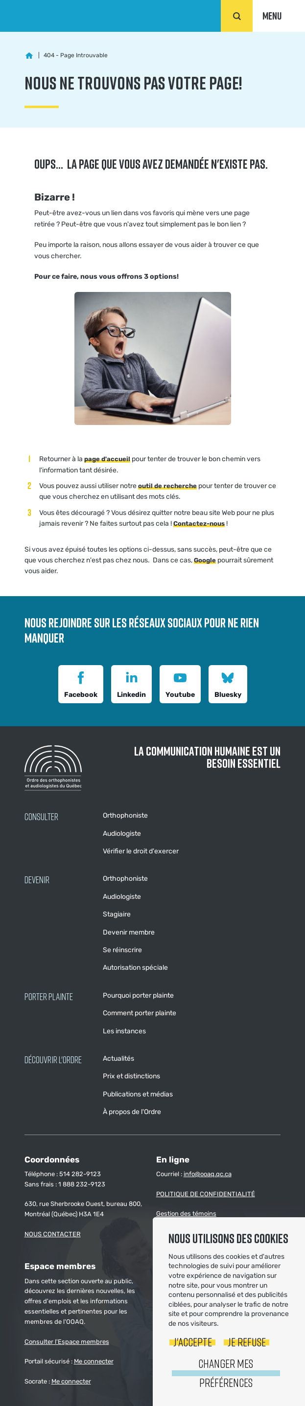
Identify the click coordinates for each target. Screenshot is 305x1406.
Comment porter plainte (139, 1013)
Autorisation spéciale (135, 967)
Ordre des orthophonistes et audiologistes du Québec (59, 16)
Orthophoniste (125, 815)
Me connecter (94, 1361)
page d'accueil (107, 459)
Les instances (124, 1031)
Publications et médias (138, 1094)
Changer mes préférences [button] (225, 1372)
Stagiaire (117, 914)
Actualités (118, 1058)
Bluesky (227, 683)
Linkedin (131, 683)
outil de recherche (167, 486)
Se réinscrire (122, 950)
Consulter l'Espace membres (66, 1341)
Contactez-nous (199, 523)
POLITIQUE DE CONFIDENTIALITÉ (205, 1194)
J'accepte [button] (192, 1342)
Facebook (80, 683)
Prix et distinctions (131, 1076)
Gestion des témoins (186, 1213)
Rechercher (237, 16)
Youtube (180, 683)
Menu (272, 15)
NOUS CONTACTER (52, 1234)
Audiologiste (122, 833)
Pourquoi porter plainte (138, 995)
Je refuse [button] (247, 1342)
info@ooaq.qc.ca (208, 1174)
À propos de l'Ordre (132, 1112)
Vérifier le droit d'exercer (141, 851)
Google (205, 560)
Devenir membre (129, 932)
